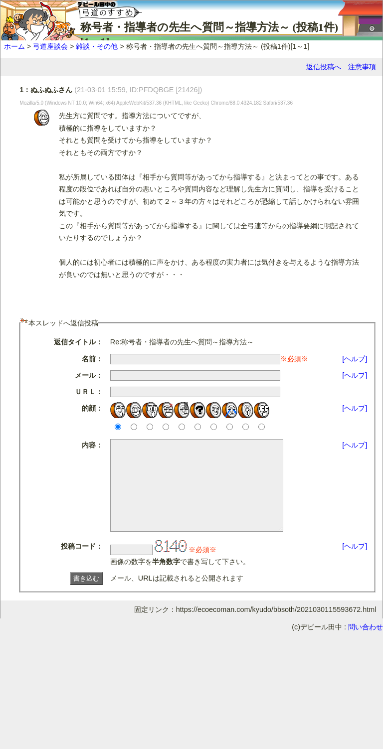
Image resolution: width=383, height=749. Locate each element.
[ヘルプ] (354, 359)
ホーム (14, 46)
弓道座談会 (50, 46)
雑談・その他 (97, 46)
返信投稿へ (323, 67)
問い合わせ (365, 645)
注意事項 (362, 67)
